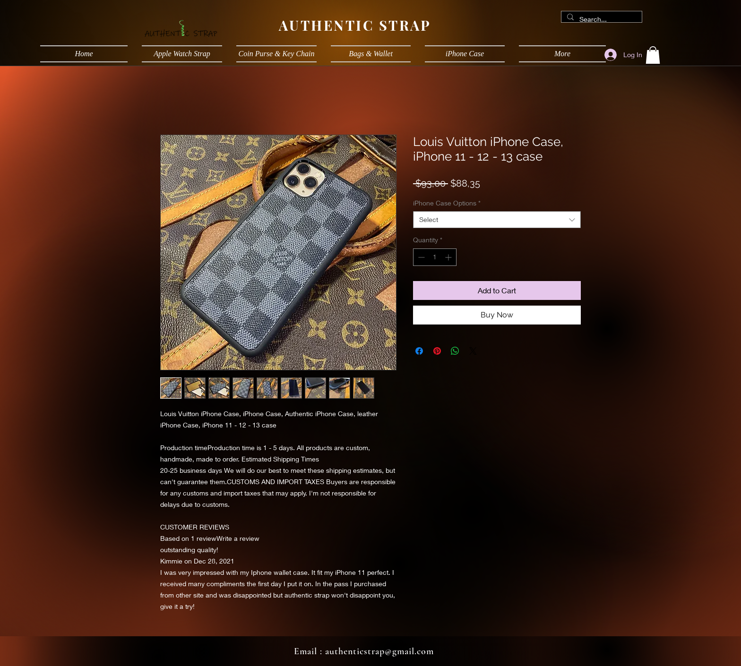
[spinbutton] (434, 257)
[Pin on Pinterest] (437, 351)
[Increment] (449, 257)
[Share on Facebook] (419, 351)
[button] (653, 55)
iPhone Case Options (447, 203)
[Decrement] (420, 257)
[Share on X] (473, 351)
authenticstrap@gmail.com (379, 651)
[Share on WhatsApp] (455, 351)
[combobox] (497, 219)
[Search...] (600, 19)
